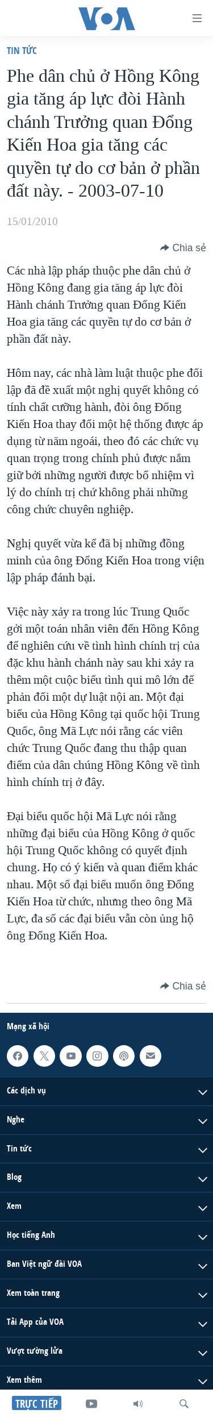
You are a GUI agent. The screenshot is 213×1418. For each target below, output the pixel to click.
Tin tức (22, 50)
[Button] (183, 247)
